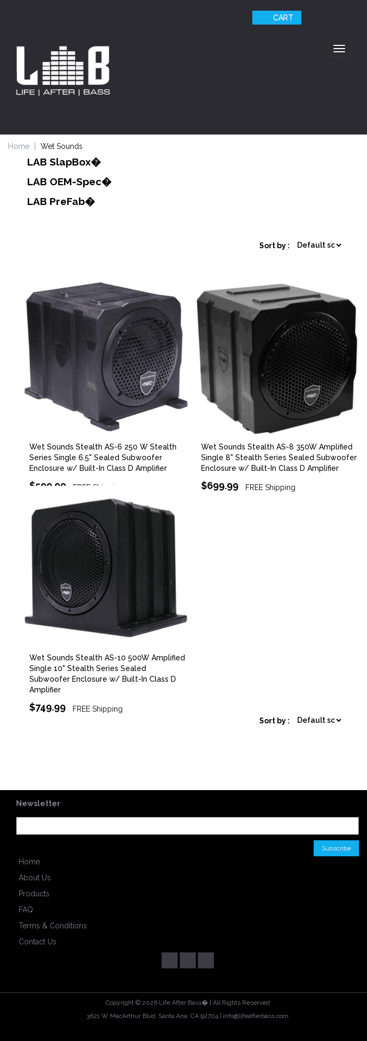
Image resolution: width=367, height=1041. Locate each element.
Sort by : (274, 245)
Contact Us (38, 941)
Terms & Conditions (53, 925)
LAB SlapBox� (64, 162)
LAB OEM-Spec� (69, 181)
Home (29, 861)
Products (34, 893)
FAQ (26, 909)
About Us (35, 877)
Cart (275, 17)
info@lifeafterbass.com (256, 1016)
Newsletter (38, 803)
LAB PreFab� (61, 201)
